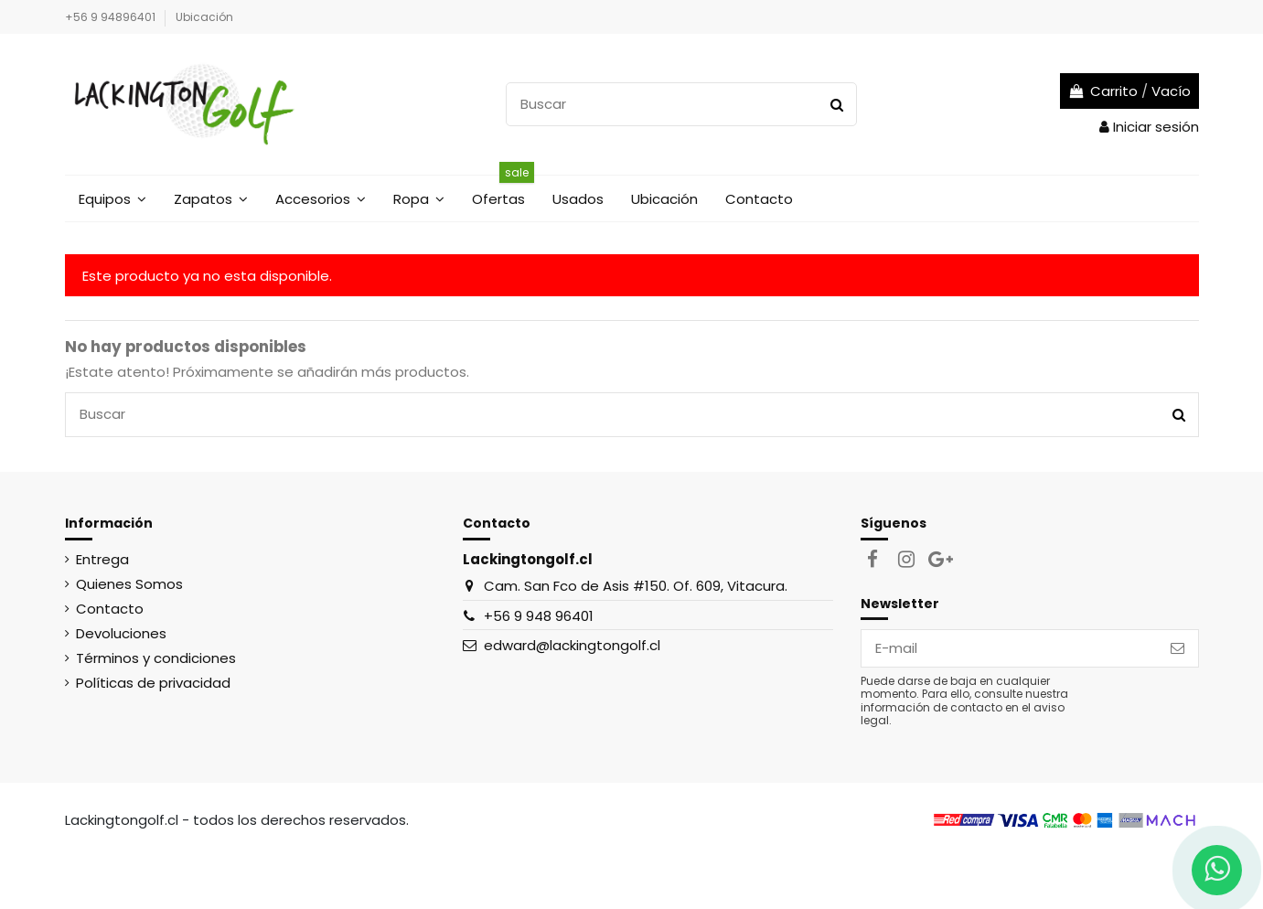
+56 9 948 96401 (539, 616)
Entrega (102, 559)
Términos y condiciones (156, 658)
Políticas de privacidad (153, 682)
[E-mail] (1009, 649)
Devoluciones (121, 633)
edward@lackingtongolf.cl (572, 645)
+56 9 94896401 (111, 17)
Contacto (110, 608)
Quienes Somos (129, 584)
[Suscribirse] (1177, 649)
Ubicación (204, 17)
